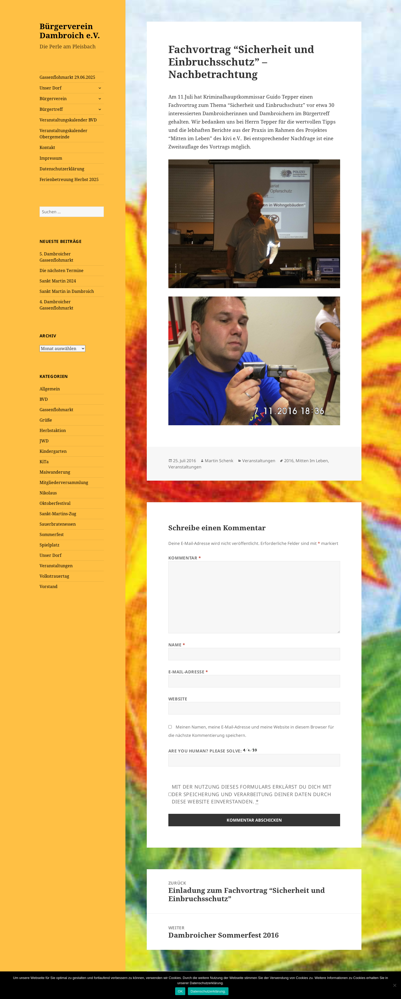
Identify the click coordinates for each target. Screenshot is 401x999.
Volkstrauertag (54, 576)
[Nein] (394, 985)
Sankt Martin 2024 (58, 281)
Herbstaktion (53, 430)
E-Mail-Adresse (188, 672)
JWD (44, 441)
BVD (44, 399)
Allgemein (50, 389)
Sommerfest (52, 534)
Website (177, 699)
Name (176, 645)
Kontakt (47, 147)
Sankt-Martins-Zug (58, 514)
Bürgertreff (51, 109)
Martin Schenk (219, 460)
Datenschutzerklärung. (208, 991)
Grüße (46, 420)
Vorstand (49, 586)
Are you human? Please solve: (254, 757)
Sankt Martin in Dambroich (67, 291)
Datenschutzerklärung (62, 169)
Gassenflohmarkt (56, 410)
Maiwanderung (55, 472)
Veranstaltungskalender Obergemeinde (63, 134)
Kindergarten (53, 451)
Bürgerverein (53, 98)
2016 (289, 460)
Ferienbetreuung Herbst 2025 (69, 179)
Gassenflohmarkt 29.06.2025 (67, 77)
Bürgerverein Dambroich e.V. (70, 31)
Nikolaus (48, 493)
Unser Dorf (50, 88)
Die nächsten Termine (62, 270)
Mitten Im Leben (312, 460)
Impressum (51, 158)
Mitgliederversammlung (64, 482)
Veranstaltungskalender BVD (68, 120)
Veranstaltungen (56, 566)
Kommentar (184, 558)
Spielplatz (49, 545)
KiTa (44, 462)
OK (180, 991)
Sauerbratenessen (58, 524)
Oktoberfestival (55, 503)
